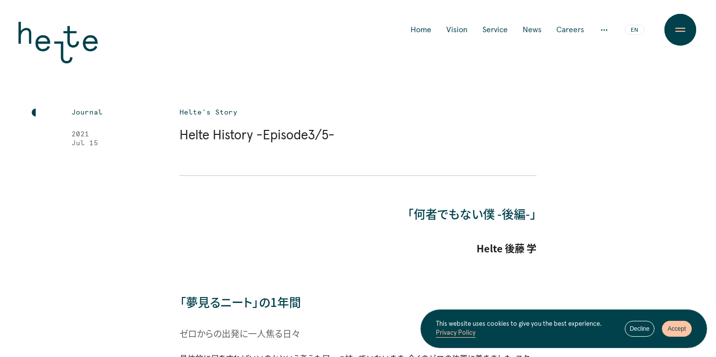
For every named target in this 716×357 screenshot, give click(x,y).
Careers (570, 30)
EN (634, 30)
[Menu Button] (680, 30)
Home (421, 30)
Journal (87, 112)
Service (495, 30)
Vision (457, 30)
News (532, 30)
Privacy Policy (456, 335)
